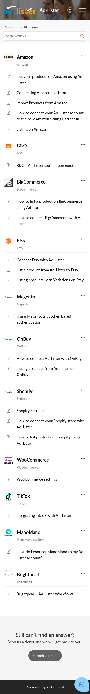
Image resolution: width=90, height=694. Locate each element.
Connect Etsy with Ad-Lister (40, 260)
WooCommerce (33, 460)
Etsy (21, 240)
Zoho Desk (56, 687)
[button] (82, 10)
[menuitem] (70, 10)
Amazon (25, 57)
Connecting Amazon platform (41, 92)
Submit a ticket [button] (45, 655)
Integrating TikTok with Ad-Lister (44, 515)
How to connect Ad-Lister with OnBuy (49, 358)
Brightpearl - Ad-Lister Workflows (45, 594)
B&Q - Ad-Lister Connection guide (45, 165)
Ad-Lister (11, 27)
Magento (26, 297)
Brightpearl (28, 574)
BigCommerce (31, 182)
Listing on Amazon (32, 129)
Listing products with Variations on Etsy (50, 280)
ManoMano (28, 532)
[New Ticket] (45, 655)
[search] (45, 36)
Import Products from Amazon (42, 102)
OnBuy (24, 339)
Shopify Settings (30, 410)
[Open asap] (81, 684)
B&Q (22, 146)
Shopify (24, 391)
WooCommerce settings (37, 479)
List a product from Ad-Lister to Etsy (47, 269)
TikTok (23, 496)
